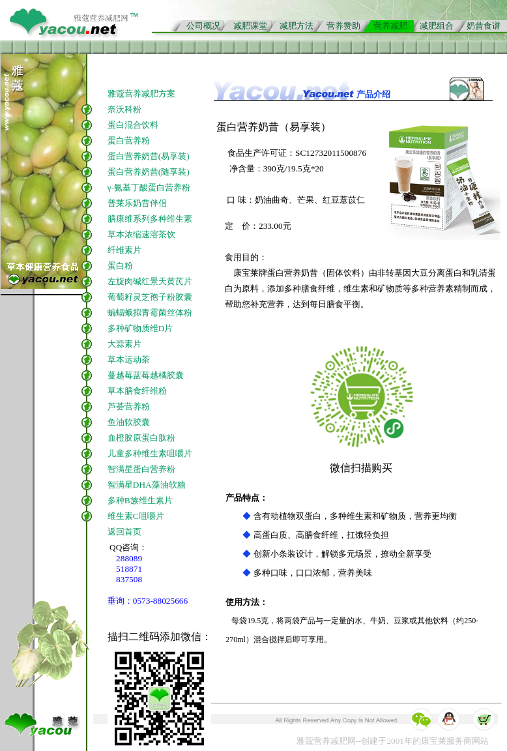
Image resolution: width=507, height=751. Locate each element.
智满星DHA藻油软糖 (147, 485)
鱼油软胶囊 (129, 422)
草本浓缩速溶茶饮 (141, 234)
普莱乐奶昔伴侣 (137, 203)
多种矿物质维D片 (140, 328)
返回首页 (124, 532)
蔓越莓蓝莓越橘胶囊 (146, 375)
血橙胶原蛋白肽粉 (141, 438)
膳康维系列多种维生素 (150, 219)
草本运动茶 (129, 359)
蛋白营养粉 (129, 140)
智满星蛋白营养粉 (141, 469)
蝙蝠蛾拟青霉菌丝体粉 (150, 312)
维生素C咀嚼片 (136, 516)
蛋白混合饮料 (133, 125)
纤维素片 (125, 250)
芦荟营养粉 (129, 406)
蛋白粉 (120, 266)
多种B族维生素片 (140, 500)
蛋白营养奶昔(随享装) (149, 172)
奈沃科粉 (124, 109)
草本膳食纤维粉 (137, 391)
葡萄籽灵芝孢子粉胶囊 (150, 297)
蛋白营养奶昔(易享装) (149, 156)
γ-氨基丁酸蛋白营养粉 (149, 187)
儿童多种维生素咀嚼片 (150, 453)
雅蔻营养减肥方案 (141, 93)
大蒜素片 (124, 344)
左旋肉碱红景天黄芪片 (150, 281)
